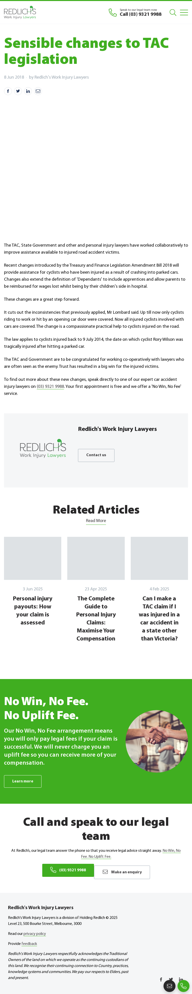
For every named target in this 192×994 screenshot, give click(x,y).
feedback (29, 941)
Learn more (24, 781)
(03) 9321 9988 (50, 386)
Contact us (97, 455)
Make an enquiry (125, 871)
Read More (96, 521)
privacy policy (35, 931)
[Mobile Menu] (184, 13)
